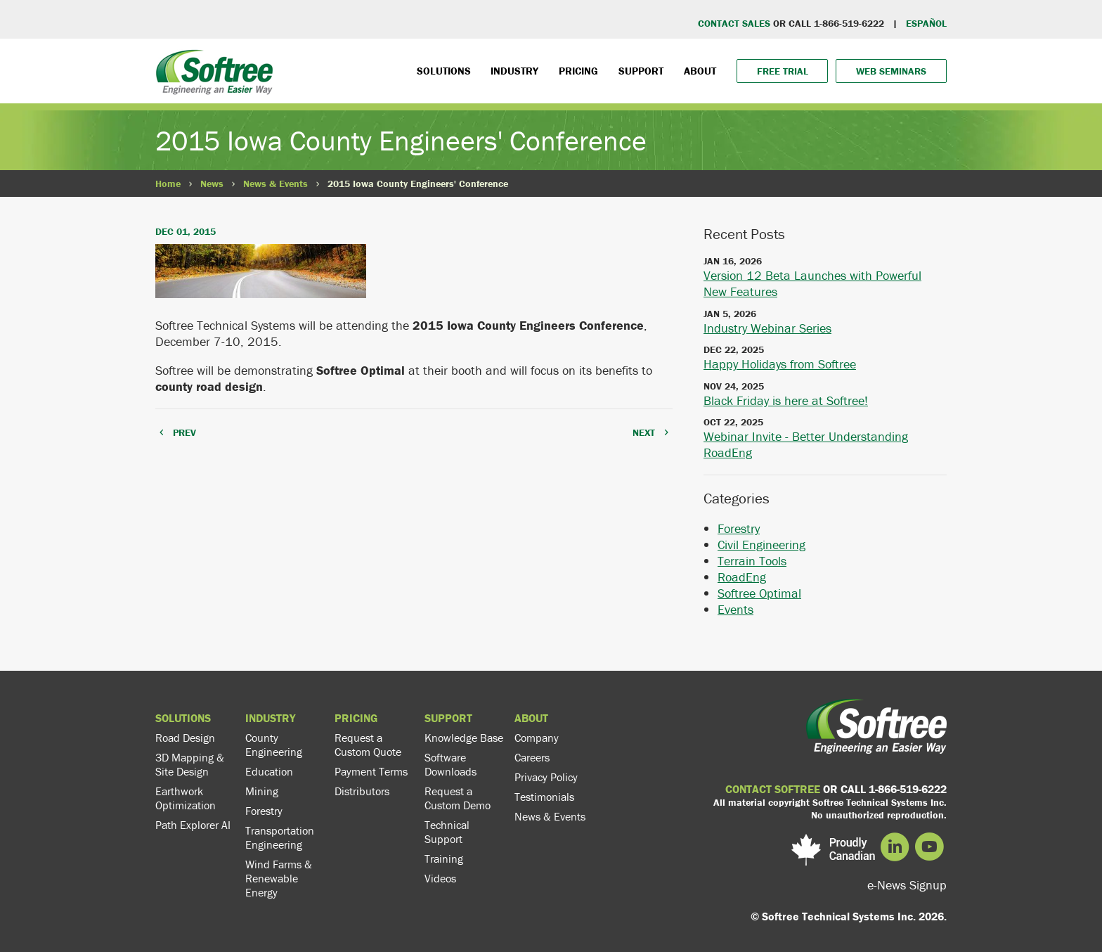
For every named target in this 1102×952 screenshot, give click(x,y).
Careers (532, 757)
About (700, 70)
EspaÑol (926, 23)
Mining (261, 791)
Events (735, 609)
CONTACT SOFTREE (772, 789)
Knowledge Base (463, 738)
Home (168, 183)
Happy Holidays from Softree (780, 364)
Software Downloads (450, 764)
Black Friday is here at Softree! (786, 400)
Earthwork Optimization (185, 798)
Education (269, 771)
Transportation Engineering (279, 837)
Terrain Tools (752, 561)
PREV (184, 432)
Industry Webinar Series (767, 328)
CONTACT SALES (734, 23)
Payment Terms (371, 771)
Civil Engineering (761, 544)
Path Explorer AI (193, 825)
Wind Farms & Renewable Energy (278, 878)
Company (536, 738)
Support (640, 70)
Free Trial (782, 71)
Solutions (444, 70)
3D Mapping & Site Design (189, 764)
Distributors (362, 791)
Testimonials (544, 797)
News (211, 183)
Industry (514, 70)
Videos (440, 878)
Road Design (185, 738)
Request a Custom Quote (368, 745)
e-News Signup (907, 885)
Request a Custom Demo (457, 798)
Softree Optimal (759, 593)
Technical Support (446, 832)
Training (443, 858)
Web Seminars (891, 71)
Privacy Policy (546, 777)
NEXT (644, 432)
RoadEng (742, 577)
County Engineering (273, 745)
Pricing (578, 70)
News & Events (275, 183)
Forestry (739, 528)
